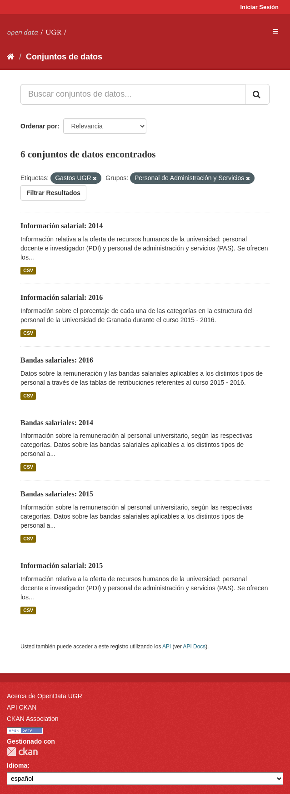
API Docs (194, 646)
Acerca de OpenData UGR (44, 696)
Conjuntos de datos (64, 56)
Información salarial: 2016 (61, 297)
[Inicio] (11, 56)
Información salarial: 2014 (61, 226)
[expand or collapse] (275, 31)
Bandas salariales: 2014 (56, 422)
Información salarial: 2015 (61, 565)
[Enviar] (257, 94)
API (166, 646)
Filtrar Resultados (53, 192)
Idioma (17, 765)
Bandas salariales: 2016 (56, 360)
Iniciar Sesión (259, 7)
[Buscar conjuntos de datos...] (132, 94)
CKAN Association (33, 718)
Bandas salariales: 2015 (56, 494)
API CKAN (21, 707)
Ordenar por (38, 126)
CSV (28, 270)
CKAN (22, 751)
